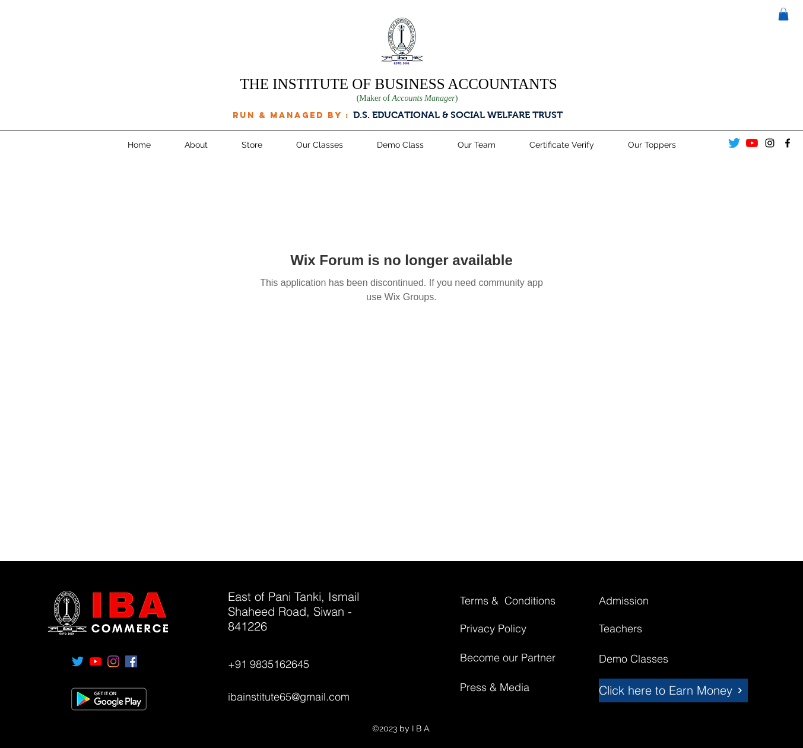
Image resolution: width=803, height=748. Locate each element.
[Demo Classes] (641, 659)
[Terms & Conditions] (517, 601)
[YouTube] (752, 143)
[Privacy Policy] (502, 629)
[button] (783, 14)
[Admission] (641, 601)
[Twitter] (734, 143)
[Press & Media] (502, 687)
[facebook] (788, 143)
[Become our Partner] (521, 658)
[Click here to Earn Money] (673, 690)
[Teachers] (641, 629)
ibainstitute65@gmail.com (289, 697)
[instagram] (770, 143)
